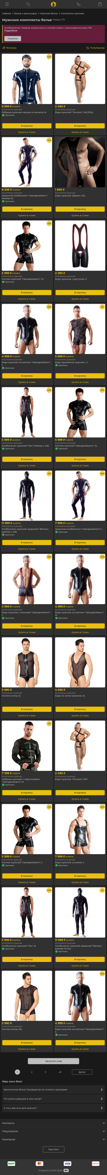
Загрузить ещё (53, 1061)
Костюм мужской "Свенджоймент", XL (76, 445)
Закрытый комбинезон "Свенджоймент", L (79, 529)
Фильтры (11, 47)
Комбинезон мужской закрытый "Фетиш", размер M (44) (78, 947)
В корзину (27, 125)
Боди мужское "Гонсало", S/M (71, 779)
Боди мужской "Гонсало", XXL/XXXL (74, 112)
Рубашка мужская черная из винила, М (24, 112)
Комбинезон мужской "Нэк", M (19, 946)
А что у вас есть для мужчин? (53, 1108)
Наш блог (53, 1149)
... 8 (59, 1072)
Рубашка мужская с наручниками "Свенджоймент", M (21, 780)
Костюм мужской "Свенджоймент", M (22, 279)
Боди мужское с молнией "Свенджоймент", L (26, 614)
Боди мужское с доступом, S (71, 279)
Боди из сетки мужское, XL (70, 695)
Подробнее (10, 30)
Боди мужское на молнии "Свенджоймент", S (79, 1030)
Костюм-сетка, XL (11, 695)
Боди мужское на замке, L (69, 862)
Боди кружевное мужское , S (71, 362)
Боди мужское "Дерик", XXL (70, 195)
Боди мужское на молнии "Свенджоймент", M (79, 614)
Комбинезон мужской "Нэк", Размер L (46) (25, 445)
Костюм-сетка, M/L (12, 1029)
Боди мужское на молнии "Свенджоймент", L (26, 363)
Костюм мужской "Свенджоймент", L (22, 862)
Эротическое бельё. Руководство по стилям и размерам (53, 1089)
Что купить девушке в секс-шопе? (53, 1098)
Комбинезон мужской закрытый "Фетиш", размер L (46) (25, 530)
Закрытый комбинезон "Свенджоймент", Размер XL (25, 197)
